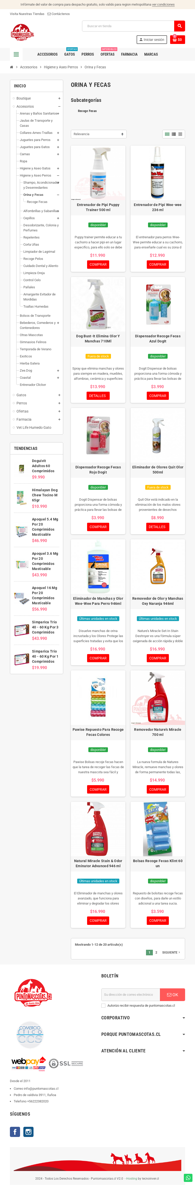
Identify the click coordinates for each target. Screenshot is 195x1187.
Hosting (131, 1180)
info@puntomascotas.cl (41, 1091)
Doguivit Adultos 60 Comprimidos (43, 466)
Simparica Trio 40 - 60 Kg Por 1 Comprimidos (45, 656)
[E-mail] (130, 996)
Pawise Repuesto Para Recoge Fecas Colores (98, 733)
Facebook (15, 1134)
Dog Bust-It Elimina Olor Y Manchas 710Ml (98, 338)
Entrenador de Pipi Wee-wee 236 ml (158, 207)
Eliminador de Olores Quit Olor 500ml (157, 470)
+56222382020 (37, 1103)
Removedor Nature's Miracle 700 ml (157, 733)
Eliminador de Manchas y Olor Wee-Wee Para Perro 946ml (98, 602)
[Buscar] (133, 26)
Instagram (28, 1134)
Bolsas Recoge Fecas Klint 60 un (158, 865)
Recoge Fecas (87, 111)
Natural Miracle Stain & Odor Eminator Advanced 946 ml (98, 865)
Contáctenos (58, 14)
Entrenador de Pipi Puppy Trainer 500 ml (98, 207)
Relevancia (81, 134)
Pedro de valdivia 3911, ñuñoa (35, 1097)
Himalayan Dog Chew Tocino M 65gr (45, 495)
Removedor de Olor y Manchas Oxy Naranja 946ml (157, 602)
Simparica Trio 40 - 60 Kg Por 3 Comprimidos (45, 627)
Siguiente (171, 954)
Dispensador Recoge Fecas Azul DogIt (158, 338)
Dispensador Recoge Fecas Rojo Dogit (98, 470)
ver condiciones (163, 4)
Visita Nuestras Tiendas (27, 14)
